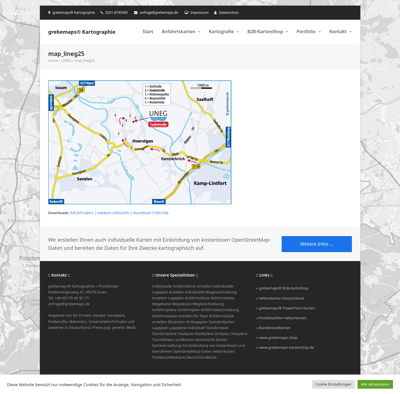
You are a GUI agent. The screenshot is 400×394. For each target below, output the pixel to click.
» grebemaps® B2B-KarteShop (282, 288)
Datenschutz (229, 12)
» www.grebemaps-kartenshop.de (285, 347)
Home (53, 60)
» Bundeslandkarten (273, 327)
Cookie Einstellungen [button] (333, 384)
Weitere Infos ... (316, 244)
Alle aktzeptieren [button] (375, 384)
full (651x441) (81, 212)
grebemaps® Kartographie (82, 31)
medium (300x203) (113, 212)
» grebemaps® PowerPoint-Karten (285, 308)
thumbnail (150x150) (150, 212)
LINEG (66, 60)
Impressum (200, 12)
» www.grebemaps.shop (277, 337)
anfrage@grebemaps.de (159, 12)
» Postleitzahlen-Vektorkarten (281, 317)
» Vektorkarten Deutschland (280, 298)
